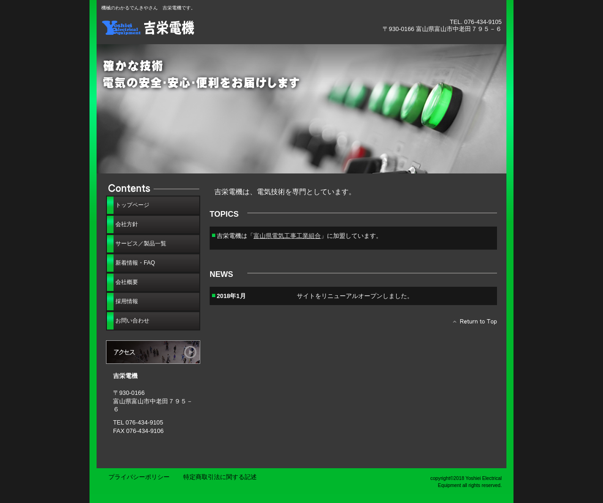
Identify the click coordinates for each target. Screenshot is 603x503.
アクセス (153, 352)
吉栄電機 (207, 27)
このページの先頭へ (472, 324)
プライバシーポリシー (139, 476)
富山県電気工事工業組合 (287, 235)
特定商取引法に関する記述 (220, 476)
